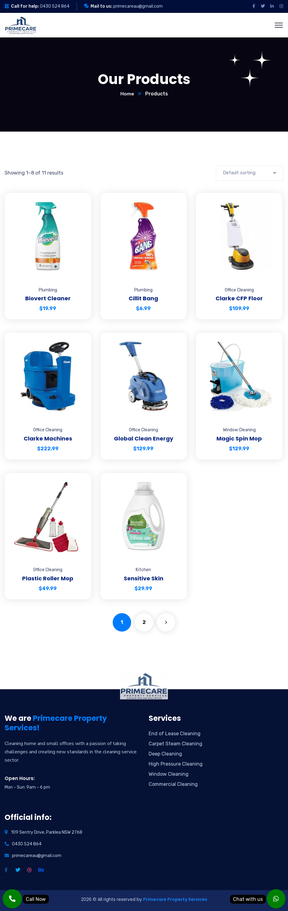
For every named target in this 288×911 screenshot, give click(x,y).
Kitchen (143, 570)
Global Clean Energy (143, 439)
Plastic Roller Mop (47, 578)
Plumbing (48, 290)
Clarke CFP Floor (239, 298)
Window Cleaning (239, 430)
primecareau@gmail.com (138, 6)
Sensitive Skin (143, 578)
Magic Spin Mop (239, 439)
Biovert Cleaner (48, 298)
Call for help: (25, 6)
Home (127, 94)
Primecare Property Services (175, 900)
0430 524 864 (54, 6)
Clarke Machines (48, 439)
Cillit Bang (143, 298)
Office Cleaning (239, 290)
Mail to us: (101, 6)
